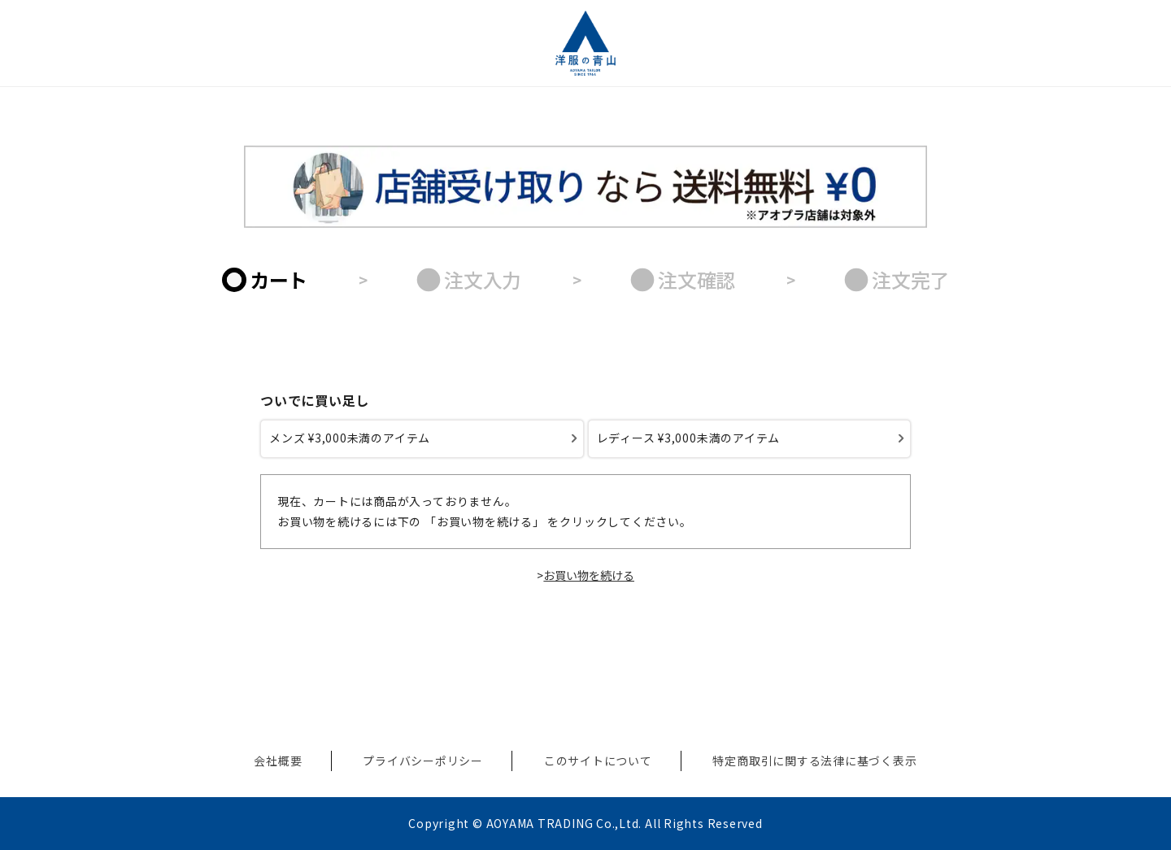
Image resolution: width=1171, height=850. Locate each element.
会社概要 (278, 760)
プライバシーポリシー (423, 760)
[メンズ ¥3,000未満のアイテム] (422, 439)
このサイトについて (598, 760)
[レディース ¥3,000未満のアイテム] (750, 439)
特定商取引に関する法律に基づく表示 (814, 760)
